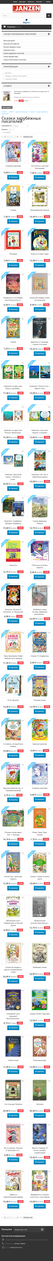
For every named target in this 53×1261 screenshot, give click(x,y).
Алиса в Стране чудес (40, 254)
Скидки (7, 86)
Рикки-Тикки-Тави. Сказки (39, 833)
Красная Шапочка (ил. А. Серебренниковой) (13, 789)
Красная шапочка (40, 744)
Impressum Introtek (11, 79)
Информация (11, 66)
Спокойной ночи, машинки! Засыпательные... (13, 1016)
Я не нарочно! (13, 700)
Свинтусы (13, 565)
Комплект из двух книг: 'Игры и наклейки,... (13, 387)
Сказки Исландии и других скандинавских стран (13, 969)
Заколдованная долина (39, 210)
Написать (31, 1)
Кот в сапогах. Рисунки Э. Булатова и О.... (13, 1149)
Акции (15, 1)
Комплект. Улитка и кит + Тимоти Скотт (40, 387)
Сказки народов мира (11, 56)
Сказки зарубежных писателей (14, 53)
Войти (48, 1)
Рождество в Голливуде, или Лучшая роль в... (13, 299)
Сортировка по (6, 125)
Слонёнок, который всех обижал (13, 745)
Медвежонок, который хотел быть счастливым (39, 1196)
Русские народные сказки (12, 47)
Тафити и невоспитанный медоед (13, 1196)
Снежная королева (13, 166)
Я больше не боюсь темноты (40, 566)
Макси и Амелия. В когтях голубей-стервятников (40, 1150)
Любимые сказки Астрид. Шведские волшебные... (39, 612)
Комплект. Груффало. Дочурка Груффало (13, 522)
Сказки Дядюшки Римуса (40, 522)
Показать (5, 129)
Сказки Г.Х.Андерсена (40, 656)
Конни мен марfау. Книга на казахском (40, 299)
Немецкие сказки (40, 967)
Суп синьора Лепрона (13, 1104)
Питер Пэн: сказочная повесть (13, 878)
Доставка (22, 1)
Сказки (13, 210)
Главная (4, 112)
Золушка (39, 1104)
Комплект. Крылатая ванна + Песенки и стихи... (13, 477)
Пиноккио (13, 254)
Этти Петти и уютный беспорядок (39, 167)
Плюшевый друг (39, 1060)
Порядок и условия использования (16, 76)
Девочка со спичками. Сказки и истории (40, 343)
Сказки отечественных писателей (15, 60)
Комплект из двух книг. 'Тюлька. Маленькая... (13, 431)
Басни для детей (9, 40)
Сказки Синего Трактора (40, 1014)
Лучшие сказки (40, 700)
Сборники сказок (9, 50)
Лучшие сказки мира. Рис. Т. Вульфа (13, 833)
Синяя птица (13, 1060)
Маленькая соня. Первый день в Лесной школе (13, 923)
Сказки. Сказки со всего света (39, 878)
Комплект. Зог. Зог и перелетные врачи (40, 476)
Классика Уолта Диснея (11, 44)
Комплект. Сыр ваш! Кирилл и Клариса (40, 431)
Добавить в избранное (22, 143)
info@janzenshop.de (16, 1247)
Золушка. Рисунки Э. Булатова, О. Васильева (13, 611)
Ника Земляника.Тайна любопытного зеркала (13, 657)
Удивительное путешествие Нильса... (39, 922)
